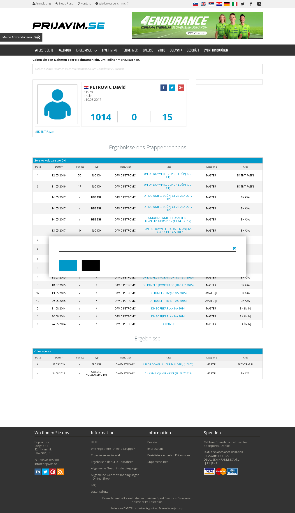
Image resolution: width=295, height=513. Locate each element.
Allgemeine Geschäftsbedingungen (115, 468)
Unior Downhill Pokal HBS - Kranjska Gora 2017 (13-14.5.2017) (168, 219)
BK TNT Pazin (45, 131)
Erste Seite (44, 49)
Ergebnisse (86, 49)
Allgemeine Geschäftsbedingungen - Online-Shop (115, 476)
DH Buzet (168, 324)
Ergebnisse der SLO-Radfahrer (112, 462)
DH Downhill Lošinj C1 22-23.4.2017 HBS (168, 197)
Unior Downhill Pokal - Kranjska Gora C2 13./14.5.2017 (168, 230)
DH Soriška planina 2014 (168, 308)
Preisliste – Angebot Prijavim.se (168, 455)
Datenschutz (99, 492)
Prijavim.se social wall (106, 455)
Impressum (155, 449)
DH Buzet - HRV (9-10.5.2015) (168, 293)
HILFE (94, 442)
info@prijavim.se (46, 464)
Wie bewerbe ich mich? (111, 3)
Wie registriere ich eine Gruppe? (113, 449)
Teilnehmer (130, 49)
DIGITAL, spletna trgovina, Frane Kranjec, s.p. (153, 508)
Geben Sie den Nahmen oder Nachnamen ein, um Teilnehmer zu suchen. (86, 60)
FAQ (93, 485)
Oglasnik (176, 49)
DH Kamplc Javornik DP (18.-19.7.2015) (168, 277)
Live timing (109, 49)
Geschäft (193, 49)
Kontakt (84, 3)
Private (152, 442)
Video (161, 49)
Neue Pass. (65, 3)
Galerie (148, 49)
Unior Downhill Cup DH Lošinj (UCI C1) (168, 175)
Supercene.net (157, 462)
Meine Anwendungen (21, 37)
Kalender (64, 49)
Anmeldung (42, 3)
